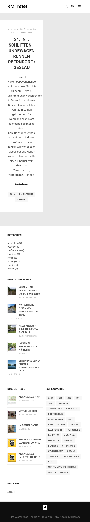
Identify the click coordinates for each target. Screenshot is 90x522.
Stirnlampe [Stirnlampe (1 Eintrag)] (68, 446)
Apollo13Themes (70, 517)
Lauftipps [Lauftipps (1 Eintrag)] (54, 435)
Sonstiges (12, 261)
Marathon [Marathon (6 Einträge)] (69, 435)
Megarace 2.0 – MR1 (30, 397)
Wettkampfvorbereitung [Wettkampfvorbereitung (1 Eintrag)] (62, 467)
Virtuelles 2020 (28, 411)
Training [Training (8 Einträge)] (53, 456)
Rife (12, 517)
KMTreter (17, 6)
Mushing (21, 200)
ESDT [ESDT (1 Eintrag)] (70, 419)
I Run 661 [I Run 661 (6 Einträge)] (74, 425)
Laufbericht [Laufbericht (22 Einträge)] (55, 430)
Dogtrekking (13, 247)
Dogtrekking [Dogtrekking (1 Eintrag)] (55, 414)
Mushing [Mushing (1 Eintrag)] (68, 441)
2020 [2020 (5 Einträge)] (50, 404)
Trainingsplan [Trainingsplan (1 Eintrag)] (70, 456)
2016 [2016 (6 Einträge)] (50, 398)
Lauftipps (11, 254)
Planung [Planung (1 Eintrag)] (53, 446)
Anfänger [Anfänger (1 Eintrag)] (62, 404)
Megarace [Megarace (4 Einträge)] (53, 441)
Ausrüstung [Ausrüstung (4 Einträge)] (55, 409)
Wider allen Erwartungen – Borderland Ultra (29, 290)
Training (11, 265)
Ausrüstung (13, 243)
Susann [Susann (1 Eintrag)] (71, 451)
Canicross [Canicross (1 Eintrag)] (72, 409)
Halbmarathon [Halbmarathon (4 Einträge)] (56, 425)
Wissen (10, 268)
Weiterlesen (21, 184)
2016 (12, 194)
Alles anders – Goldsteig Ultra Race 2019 (28, 329)
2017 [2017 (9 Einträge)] (59, 398)
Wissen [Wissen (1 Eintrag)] (64, 472)
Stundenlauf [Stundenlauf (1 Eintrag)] (55, 451)
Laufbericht (26, 194)
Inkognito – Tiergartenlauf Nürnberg (28, 346)
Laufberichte (26, 32)
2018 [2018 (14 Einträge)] (69, 398)
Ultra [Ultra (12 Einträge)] (51, 462)
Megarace (12, 258)
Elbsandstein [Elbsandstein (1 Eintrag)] (56, 419)
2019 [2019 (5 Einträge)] (78, 398)
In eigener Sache (28, 425)
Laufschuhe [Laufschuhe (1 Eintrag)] (73, 430)
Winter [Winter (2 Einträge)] (52, 472)
